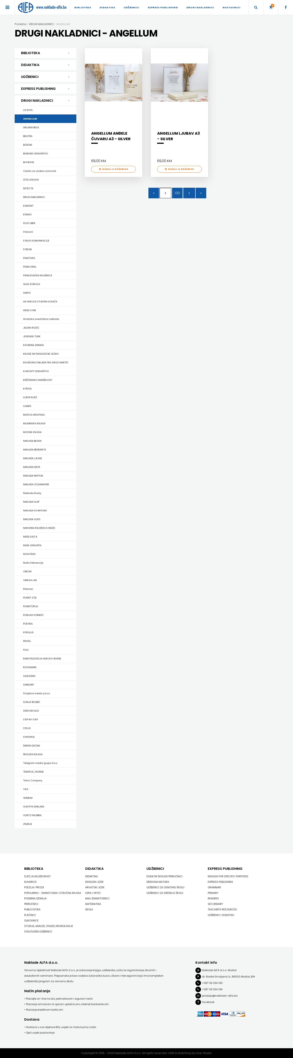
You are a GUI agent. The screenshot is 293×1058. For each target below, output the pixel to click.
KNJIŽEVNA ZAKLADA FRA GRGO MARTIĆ (45, 362)
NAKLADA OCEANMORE (36, 484)
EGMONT (28, 205)
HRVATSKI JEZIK (94, 887)
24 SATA (28, 110)
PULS (26, 650)
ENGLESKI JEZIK (94, 882)
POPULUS (28, 632)
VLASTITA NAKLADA (33, 806)
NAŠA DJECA (30, 536)
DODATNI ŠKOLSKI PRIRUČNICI (164, 876)
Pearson (28, 589)
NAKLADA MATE (31, 467)
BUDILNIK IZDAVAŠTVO (35, 153)
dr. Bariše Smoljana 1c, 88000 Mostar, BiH (228, 976)
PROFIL (27, 641)
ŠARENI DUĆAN (31, 745)
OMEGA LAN (30, 580)
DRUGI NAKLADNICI (200, 7)
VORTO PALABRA (32, 815)
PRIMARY (213, 893)
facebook (208, 1002)
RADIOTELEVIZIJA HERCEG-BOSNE (42, 658)
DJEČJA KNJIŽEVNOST (37, 876)
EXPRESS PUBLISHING (163, 7)
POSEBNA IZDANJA (35, 898)
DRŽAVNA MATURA (157, 882)
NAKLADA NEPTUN (33, 475)
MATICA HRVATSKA (34, 414)
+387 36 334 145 (212, 983)
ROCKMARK (30, 667)
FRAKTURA (29, 258)
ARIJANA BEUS (31, 127)
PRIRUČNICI (31, 904)
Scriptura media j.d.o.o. (36, 693)
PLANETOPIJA (30, 606)
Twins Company (32, 780)
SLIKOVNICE (31, 920)
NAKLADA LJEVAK (32, 458)
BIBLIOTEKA (82, 7)
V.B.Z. (26, 789)
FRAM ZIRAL (29, 266)
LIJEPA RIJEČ (30, 397)
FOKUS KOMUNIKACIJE (36, 240)
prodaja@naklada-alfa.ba (220, 995)
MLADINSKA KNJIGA (34, 423)
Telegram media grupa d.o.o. (40, 763)
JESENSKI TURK (31, 336)
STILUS (27, 728)
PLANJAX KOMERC (33, 615)
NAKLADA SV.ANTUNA (35, 510)
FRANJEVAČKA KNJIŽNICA (37, 275)
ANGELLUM (30, 118)
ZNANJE (27, 824)
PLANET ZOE (30, 597)
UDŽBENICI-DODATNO (221, 915)
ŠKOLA (89, 909)
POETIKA (28, 623)
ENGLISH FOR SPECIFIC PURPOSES (228, 876)
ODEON (27, 571)
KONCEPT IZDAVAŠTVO (36, 371)
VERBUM (28, 798)
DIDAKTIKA (107, 7)
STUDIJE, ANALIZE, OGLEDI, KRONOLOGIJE (48, 926)
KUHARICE (30, 882)
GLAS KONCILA (31, 284)
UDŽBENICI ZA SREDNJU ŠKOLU (164, 893)
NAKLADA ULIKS (31, 519)
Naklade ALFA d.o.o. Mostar (219, 970)
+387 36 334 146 (212, 989)
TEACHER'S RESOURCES (222, 909)
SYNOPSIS (29, 737)
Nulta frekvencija (33, 562)
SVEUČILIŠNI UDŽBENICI (38, 931)
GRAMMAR (214, 887)
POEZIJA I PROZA (34, 887)
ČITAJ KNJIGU (31, 179)
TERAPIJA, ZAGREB (33, 771)
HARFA (27, 293)
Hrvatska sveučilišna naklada (41, 319)
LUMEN (27, 406)
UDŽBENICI (131, 7)
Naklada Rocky (32, 493)
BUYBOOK (28, 162)
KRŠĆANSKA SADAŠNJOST (37, 380)
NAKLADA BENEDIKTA (34, 449)
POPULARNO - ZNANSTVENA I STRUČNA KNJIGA (52, 893)
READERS (213, 898)
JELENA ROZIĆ (31, 327)
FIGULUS (28, 232)
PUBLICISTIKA (32, 909)
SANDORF (28, 684)
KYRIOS (27, 388)
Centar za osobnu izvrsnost (39, 171)
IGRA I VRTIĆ (93, 893)
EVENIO (27, 214)
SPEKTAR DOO (31, 710)
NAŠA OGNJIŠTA (32, 545)
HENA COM (29, 310)
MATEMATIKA (93, 904)
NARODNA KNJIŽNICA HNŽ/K (39, 528)
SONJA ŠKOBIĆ (31, 702)
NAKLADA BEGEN (32, 441)
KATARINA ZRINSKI (33, 345)
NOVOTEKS (29, 554)
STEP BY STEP (30, 719)
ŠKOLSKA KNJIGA (33, 754)
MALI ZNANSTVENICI (97, 898)
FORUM (27, 249)
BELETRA (27, 136)
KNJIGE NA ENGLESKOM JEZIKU (41, 353)
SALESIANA (29, 676)
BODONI (27, 145)
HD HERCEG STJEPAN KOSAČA (40, 301)
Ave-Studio (204, 1053)
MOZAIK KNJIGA (32, 432)
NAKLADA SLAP (31, 502)
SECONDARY (215, 904)
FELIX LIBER (29, 223)
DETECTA (28, 188)
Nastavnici (231, 7)
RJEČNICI (30, 915)
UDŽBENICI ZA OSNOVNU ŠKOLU (165, 887)
